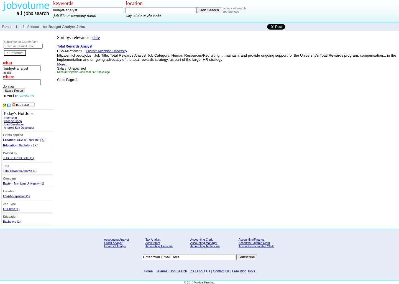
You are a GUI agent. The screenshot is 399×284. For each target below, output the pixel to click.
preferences (231, 11)
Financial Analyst (115, 246)
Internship (10, 117)
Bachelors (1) (12, 221)
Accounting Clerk (201, 239)
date (96, 37)
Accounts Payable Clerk (254, 242)
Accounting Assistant (159, 246)
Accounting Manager (204, 242)
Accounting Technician (205, 246)
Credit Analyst (113, 242)
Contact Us (221, 271)
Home (148, 271)
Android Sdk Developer (19, 127)
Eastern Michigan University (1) (23, 183)
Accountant (152, 242)
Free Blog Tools (243, 271)
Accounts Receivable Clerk (256, 246)
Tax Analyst (152, 239)
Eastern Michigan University (106, 51)
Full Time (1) (11, 209)
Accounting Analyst (116, 239)
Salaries (161, 271)
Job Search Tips (182, 271)
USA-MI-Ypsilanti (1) (16, 196)
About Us (203, 271)
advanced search (234, 8)
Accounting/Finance (252, 239)
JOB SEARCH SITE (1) (18, 158)
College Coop (13, 121)
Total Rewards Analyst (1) (20, 170)
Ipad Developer (14, 124)
